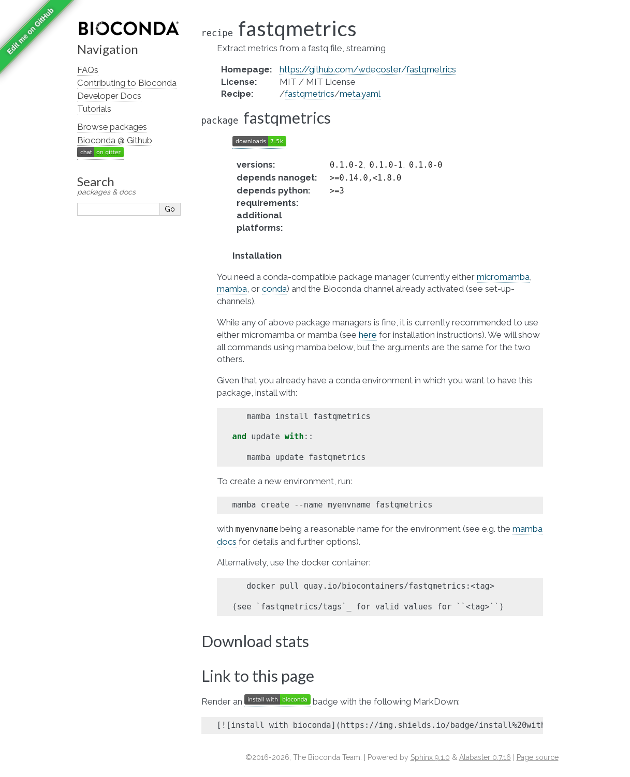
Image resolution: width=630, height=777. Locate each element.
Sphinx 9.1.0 (430, 757)
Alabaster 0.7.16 (485, 757)
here (368, 335)
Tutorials (94, 108)
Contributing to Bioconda (127, 83)
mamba (232, 288)
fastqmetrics (309, 93)
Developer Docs (109, 96)
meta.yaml (360, 93)
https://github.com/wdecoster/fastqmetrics (368, 69)
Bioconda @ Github (114, 140)
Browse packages (112, 127)
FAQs (87, 70)
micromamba (503, 277)
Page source (538, 757)
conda (274, 288)
